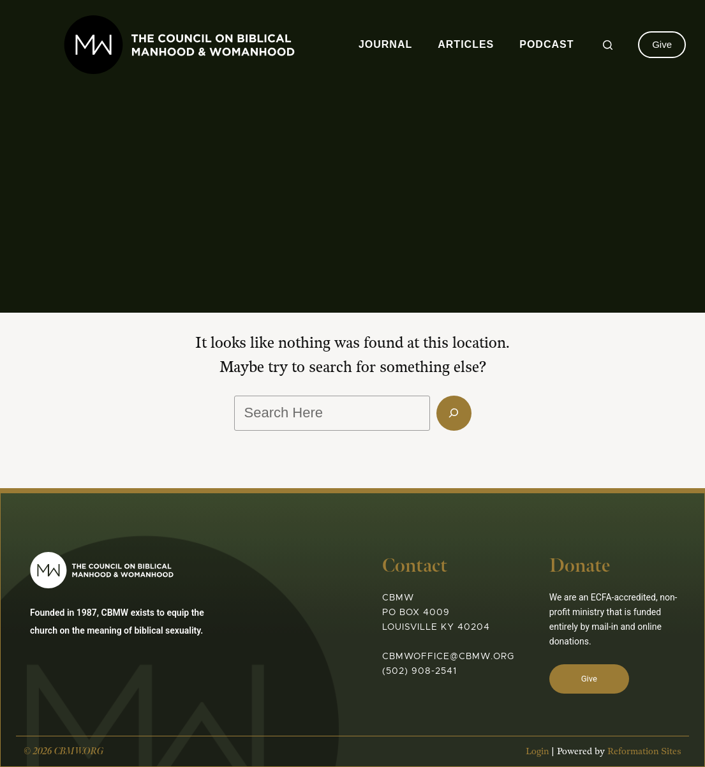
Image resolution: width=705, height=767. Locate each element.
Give (662, 44)
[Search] (607, 45)
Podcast (546, 44)
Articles (466, 44)
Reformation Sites (644, 751)
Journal (385, 44)
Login (537, 751)
